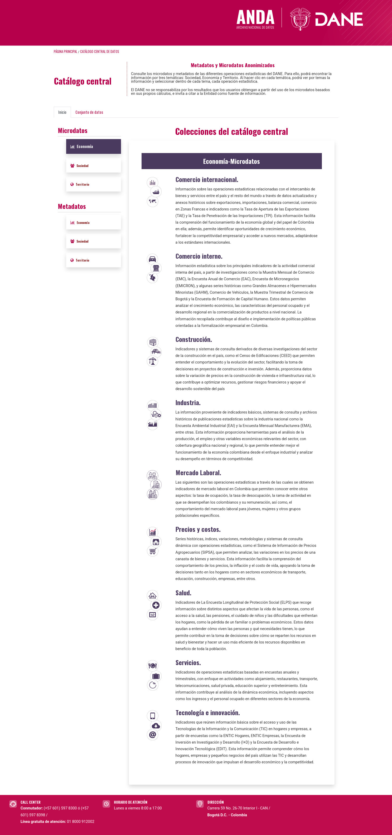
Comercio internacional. (207, 179)
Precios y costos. (198, 529)
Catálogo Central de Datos (99, 51)
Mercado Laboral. (198, 472)
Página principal (65, 51)
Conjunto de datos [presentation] (89, 112)
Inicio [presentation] (62, 112)
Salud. (183, 592)
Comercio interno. (199, 256)
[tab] (93, 146)
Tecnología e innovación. (208, 712)
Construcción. (194, 339)
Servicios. (188, 662)
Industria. (188, 402)
